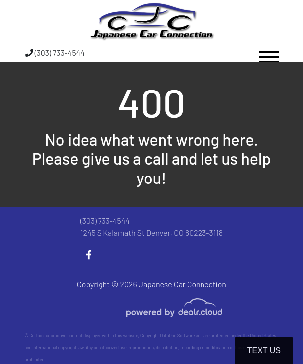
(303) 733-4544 (55, 52)
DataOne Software (177, 335)
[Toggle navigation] (268, 52)
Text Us (264, 350)
